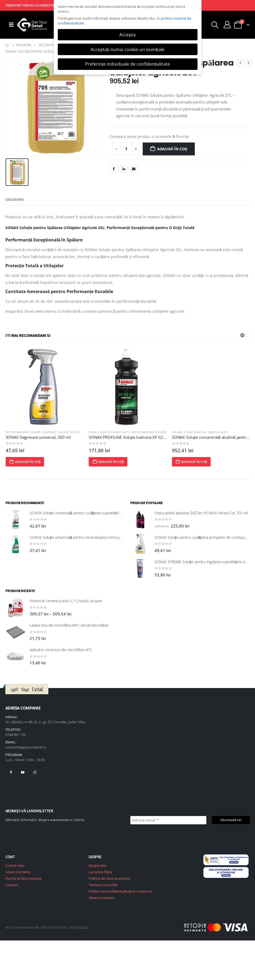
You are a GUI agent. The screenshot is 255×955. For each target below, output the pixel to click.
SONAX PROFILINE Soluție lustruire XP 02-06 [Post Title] (138, 437)
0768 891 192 (15, 734)
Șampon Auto (228, 432)
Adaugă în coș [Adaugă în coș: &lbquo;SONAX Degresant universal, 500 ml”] (34, 461)
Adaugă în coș (172, 148)
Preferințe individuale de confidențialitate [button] (127, 64)
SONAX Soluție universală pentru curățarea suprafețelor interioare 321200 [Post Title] (91, 512)
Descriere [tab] (14, 199)
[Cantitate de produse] (126, 148)
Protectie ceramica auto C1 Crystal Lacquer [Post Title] (66, 600)
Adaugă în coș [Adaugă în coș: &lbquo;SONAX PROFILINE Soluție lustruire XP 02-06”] (118, 461)
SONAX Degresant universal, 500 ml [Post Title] (47, 437)
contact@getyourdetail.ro (25, 747)
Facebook (113, 169)
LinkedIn (123, 169)
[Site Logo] (32, 24)
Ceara (102, 432)
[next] (248, 63)
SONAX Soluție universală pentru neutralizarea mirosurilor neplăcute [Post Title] (87, 537)
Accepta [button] (127, 35)
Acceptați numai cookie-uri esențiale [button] (127, 49)
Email (134, 169)
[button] (215, 25)
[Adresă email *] (168, 820)
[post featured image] (54, 387)
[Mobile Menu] (11, 24)
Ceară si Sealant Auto (123, 432)
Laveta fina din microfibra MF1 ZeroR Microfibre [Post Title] (69, 625)
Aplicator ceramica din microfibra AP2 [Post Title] (61, 649)
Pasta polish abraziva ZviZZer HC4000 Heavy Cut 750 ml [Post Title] (201, 512)
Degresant (59, 432)
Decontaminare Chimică (32, 432)
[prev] (240, 63)
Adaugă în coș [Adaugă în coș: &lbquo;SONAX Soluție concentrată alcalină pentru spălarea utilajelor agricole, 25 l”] (201, 461)
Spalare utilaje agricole (198, 432)
